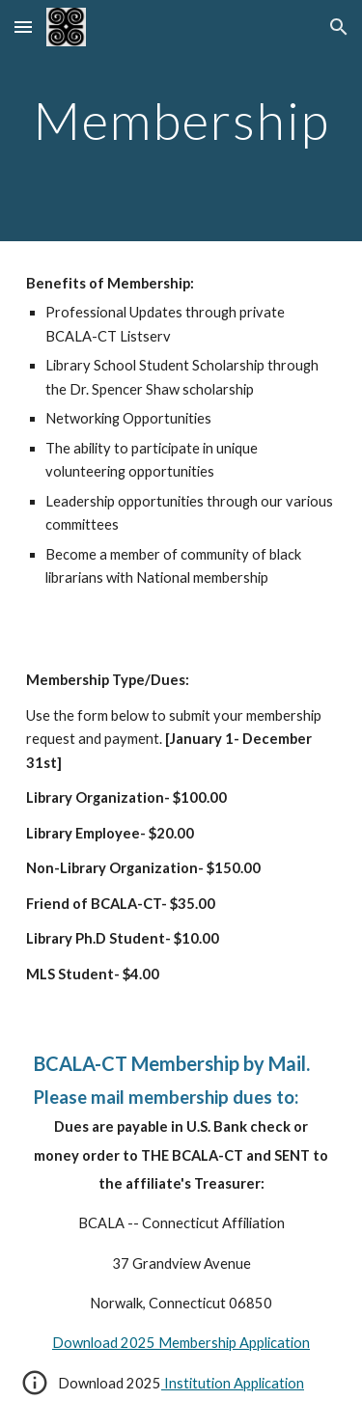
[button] (23, 26)
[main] (181, 120)
